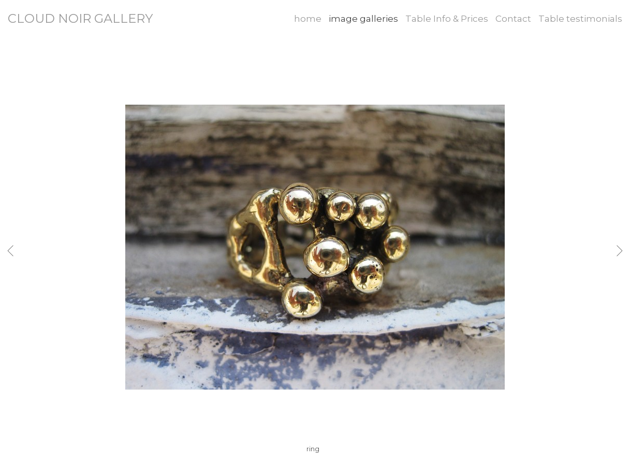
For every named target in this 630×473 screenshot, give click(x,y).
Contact (513, 18)
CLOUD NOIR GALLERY (80, 18)
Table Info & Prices (446, 18)
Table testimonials (580, 18)
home (307, 18)
